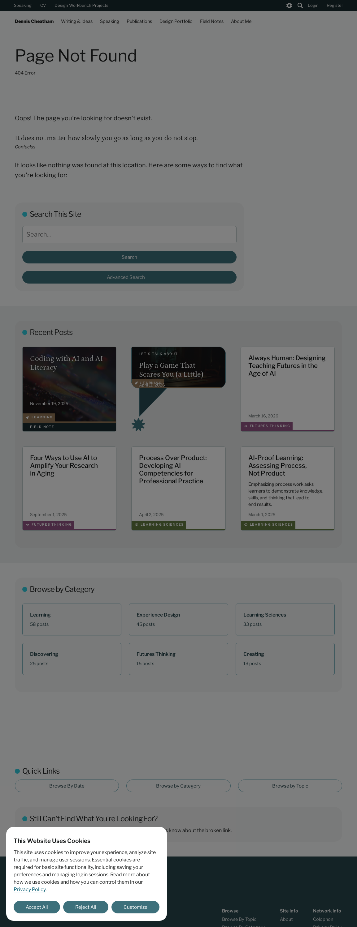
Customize (135, 907)
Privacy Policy (30, 889)
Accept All (37, 907)
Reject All (85, 907)
